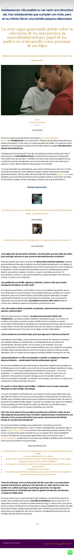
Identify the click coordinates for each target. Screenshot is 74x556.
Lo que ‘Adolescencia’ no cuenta (38, 463)
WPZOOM (66, 551)
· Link (37, 532)
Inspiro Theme (51, 551)
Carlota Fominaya (37, 123)
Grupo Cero (63, 176)
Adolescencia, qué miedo (38, 477)
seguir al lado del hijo (17, 437)
